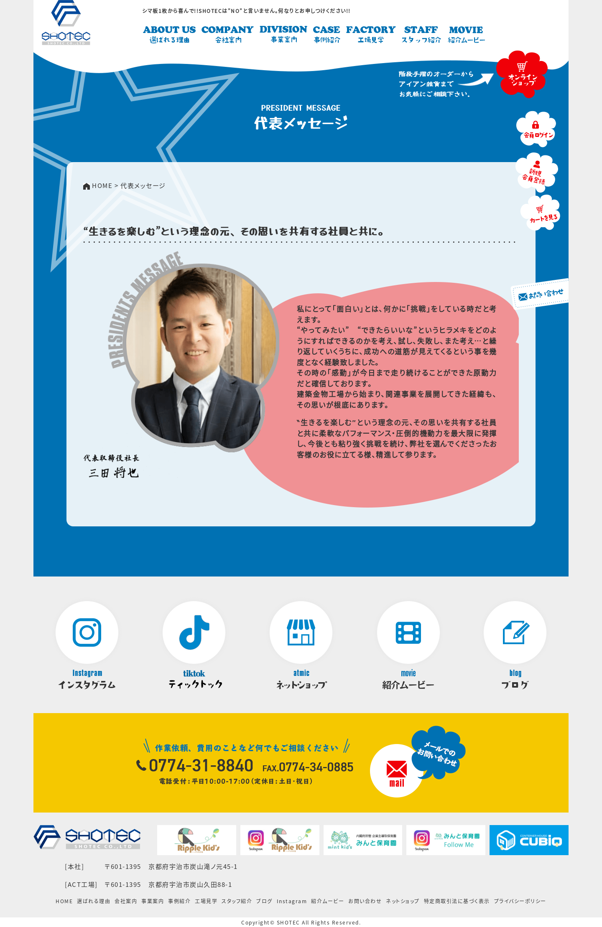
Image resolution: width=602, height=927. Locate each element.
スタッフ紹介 (237, 901)
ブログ (264, 901)
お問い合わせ (365, 901)
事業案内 (152, 901)
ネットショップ (403, 901)
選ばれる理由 (93, 901)
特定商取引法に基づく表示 (457, 901)
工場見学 (206, 901)
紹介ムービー (327, 901)
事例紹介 (179, 901)
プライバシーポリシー (520, 901)
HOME (64, 901)
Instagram (292, 901)
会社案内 (126, 901)
